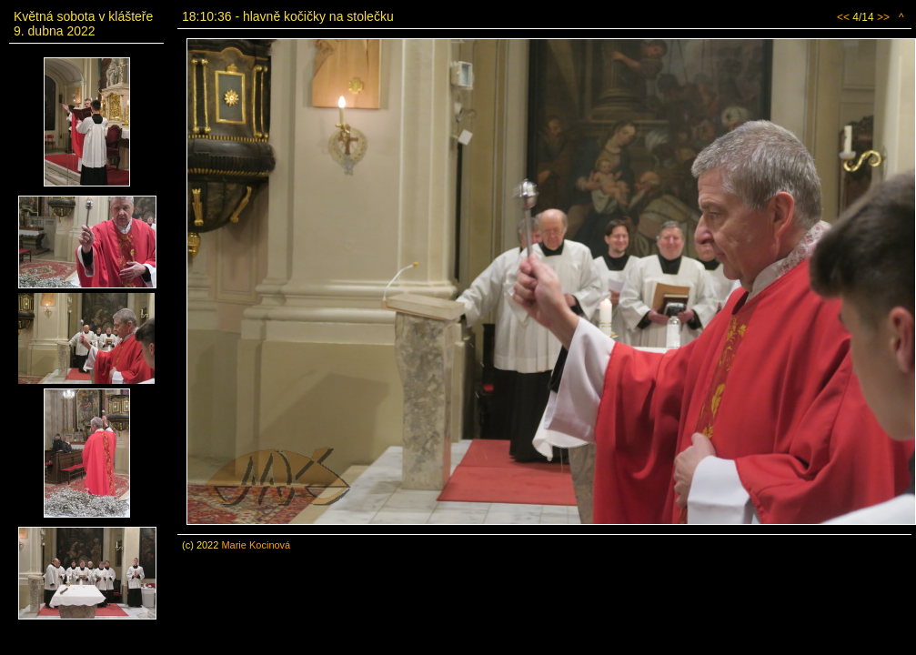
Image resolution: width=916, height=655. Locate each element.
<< (843, 17)
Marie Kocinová (255, 544)
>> (883, 17)
